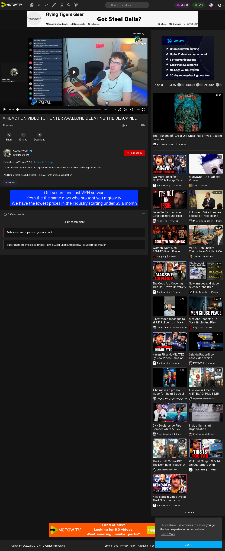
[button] (211, 5)
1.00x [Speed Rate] (113, 110)
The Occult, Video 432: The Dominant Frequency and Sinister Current (169, 464)
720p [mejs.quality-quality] (138, 110)
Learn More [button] (168, 534)
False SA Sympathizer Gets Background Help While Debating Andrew (168, 215)
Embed (23, 137)
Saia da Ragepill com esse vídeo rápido (202, 356)
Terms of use (110, 545)
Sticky (172, 84)
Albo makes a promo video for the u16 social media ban (168, 393)
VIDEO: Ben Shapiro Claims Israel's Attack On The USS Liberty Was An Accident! (205, 253)
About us (143, 545)
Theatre (190, 84)
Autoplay (209, 84)
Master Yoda (23, 151)
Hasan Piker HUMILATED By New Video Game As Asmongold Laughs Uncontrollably (169, 360)
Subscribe (135, 152)
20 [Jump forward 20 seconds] (125, 109)
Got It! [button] (188, 544)
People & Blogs (45, 162)
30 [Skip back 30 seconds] (119, 109)
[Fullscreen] (143, 109)
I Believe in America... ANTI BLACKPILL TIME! (204, 391)
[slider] (59, 109)
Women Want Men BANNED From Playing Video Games (167, 251)
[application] (74, 72)
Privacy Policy (128, 545)
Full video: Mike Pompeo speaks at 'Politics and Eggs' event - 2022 (205, 215)
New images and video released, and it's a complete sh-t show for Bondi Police (204, 289)
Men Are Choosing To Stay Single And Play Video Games (203, 322)
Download (39, 137)
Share (9, 137)
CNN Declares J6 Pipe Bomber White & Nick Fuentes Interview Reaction (167, 431)
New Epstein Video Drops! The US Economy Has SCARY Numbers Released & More (170, 502)
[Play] (4, 109)
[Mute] (131, 109)
